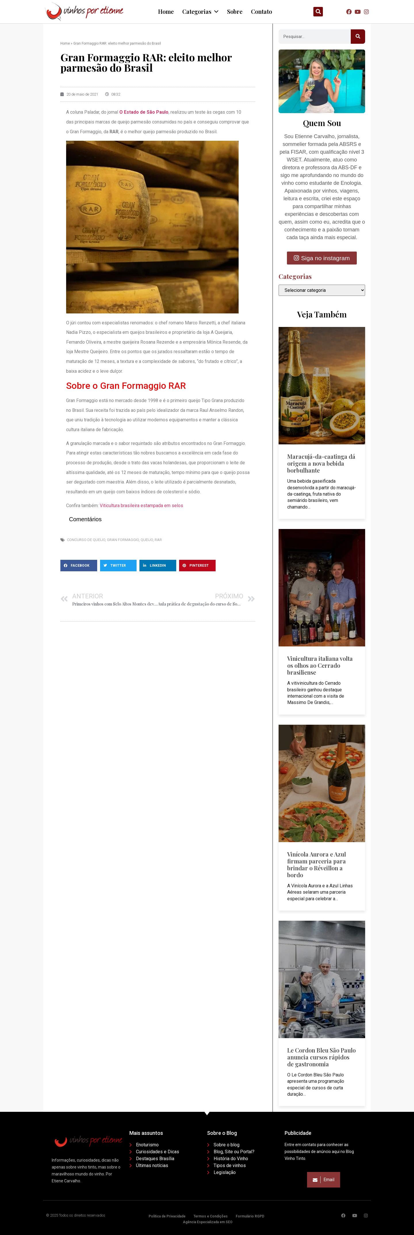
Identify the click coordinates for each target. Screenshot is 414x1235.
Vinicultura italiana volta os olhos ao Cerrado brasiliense (320, 665)
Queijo (147, 540)
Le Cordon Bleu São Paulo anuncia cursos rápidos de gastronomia (321, 1057)
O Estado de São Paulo (143, 112)
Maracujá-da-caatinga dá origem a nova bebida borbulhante (321, 463)
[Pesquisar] (358, 36)
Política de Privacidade (167, 1216)
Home (65, 43)
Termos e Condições (210, 1216)
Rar (158, 540)
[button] (318, 11)
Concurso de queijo (86, 540)
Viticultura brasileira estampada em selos (141, 505)
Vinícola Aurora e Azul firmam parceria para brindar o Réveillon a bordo (316, 864)
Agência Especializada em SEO (208, 1222)
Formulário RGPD (250, 1216)
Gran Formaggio (123, 540)
